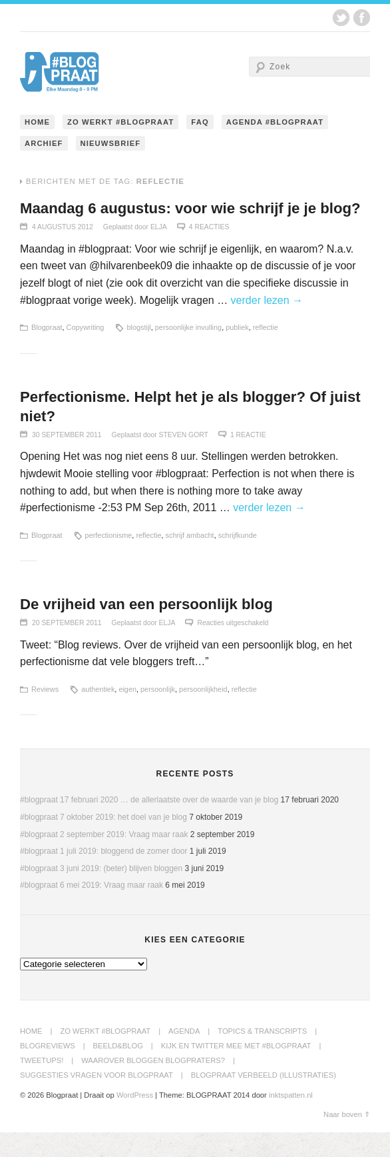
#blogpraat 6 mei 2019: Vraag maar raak (91, 909)
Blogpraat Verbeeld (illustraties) (263, 1100)
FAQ (199, 147)
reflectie (265, 352)
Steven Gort (183, 459)
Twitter (341, 17)
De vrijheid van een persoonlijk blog (147, 628)
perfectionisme (108, 560)
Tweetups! (41, 1085)
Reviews (45, 714)
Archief (44, 168)
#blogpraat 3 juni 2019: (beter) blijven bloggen (101, 893)
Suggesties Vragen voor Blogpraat (96, 1100)
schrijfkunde (237, 560)
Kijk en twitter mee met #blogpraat (236, 1070)
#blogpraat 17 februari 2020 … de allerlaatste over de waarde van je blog (149, 824)
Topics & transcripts (262, 1056)
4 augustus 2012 (62, 251)
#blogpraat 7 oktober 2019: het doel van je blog (103, 841)
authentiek (97, 714)
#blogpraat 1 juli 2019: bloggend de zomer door (104, 875)
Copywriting (85, 352)
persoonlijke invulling (188, 352)
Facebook (361, 17)
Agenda (184, 1056)
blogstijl (138, 352)
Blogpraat (47, 352)
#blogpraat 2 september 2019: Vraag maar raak (104, 859)
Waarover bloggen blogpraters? (153, 1085)
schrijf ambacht (190, 560)
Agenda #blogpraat (274, 147)
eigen (127, 714)
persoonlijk (157, 714)
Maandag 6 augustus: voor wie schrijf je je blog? (191, 233)
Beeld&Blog (118, 1070)
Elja (158, 251)
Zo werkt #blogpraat (120, 147)
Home (37, 147)
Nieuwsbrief (111, 168)
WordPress (134, 1120)
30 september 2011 (67, 459)
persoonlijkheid (203, 714)
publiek (237, 352)
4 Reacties (209, 251)
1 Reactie (248, 459)
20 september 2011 (67, 647)
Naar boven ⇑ (346, 1139)
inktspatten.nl (291, 1120)
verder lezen (267, 325)
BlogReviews (47, 1070)
